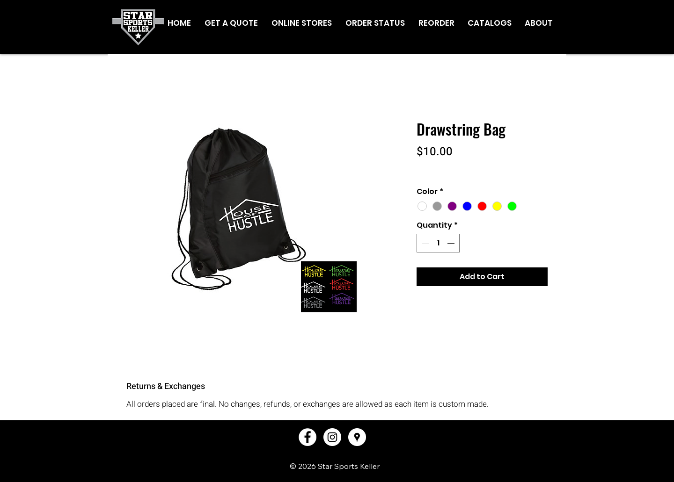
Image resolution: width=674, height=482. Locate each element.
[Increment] (451, 243)
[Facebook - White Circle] (307, 437)
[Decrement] (424, 243)
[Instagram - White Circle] (332, 437)
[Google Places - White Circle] (357, 437)
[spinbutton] (438, 243)
